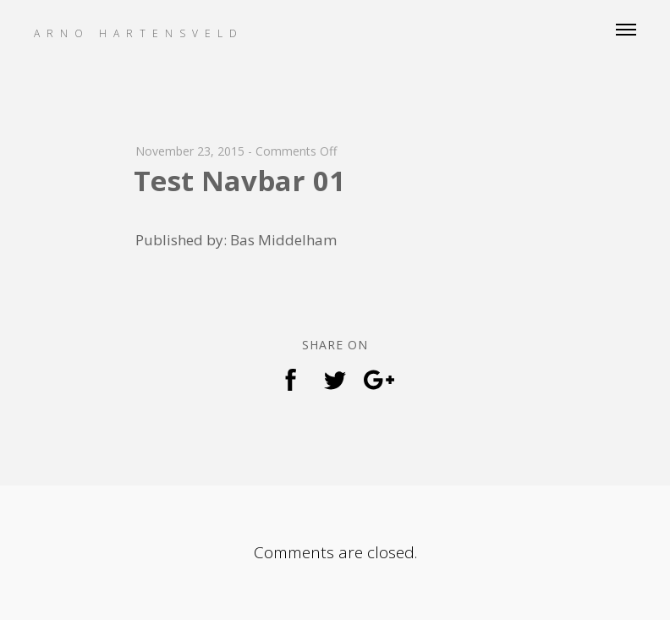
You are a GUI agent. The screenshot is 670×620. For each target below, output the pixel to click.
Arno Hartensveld (139, 33)
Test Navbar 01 (239, 181)
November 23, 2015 (189, 151)
